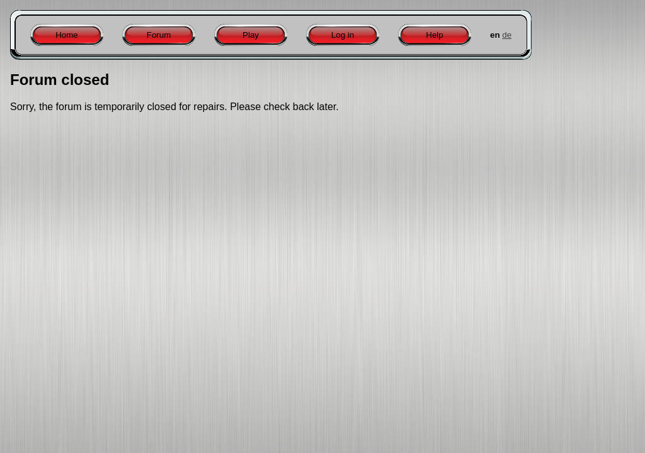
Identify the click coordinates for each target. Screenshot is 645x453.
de (506, 35)
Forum (159, 35)
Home (66, 35)
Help (434, 35)
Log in (342, 35)
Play (251, 35)
